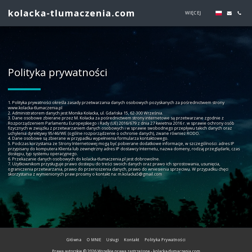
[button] (229, 13)
